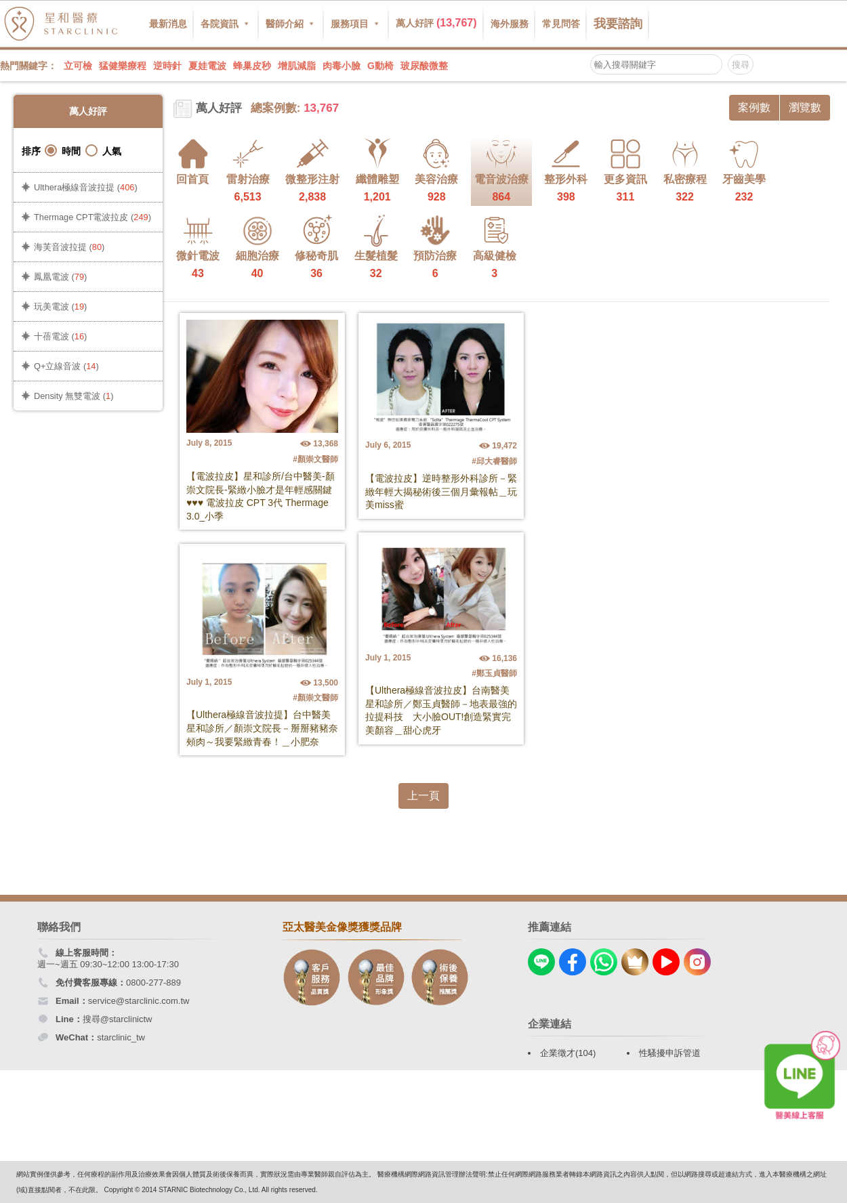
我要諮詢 (618, 23)
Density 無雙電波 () (73, 396)
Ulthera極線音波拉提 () (86, 187)
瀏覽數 (805, 107)
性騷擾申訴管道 (670, 1053)
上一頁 (423, 795)
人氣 (103, 150)
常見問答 (561, 23)
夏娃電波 (207, 65)
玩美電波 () (60, 306)
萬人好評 (436, 22)
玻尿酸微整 (424, 65)
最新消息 (168, 23)
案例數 (754, 107)
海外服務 (510, 23)
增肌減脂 (297, 65)
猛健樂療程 (122, 65)
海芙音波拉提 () (69, 247)
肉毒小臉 (341, 65)
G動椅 (380, 65)
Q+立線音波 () (66, 366)
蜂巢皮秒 (252, 65)
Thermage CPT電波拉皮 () (92, 217)
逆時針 (167, 65)
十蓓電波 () (60, 336)
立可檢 (78, 65)
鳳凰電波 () (60, 277)
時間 (63, 150)
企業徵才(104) (568, 1053)
